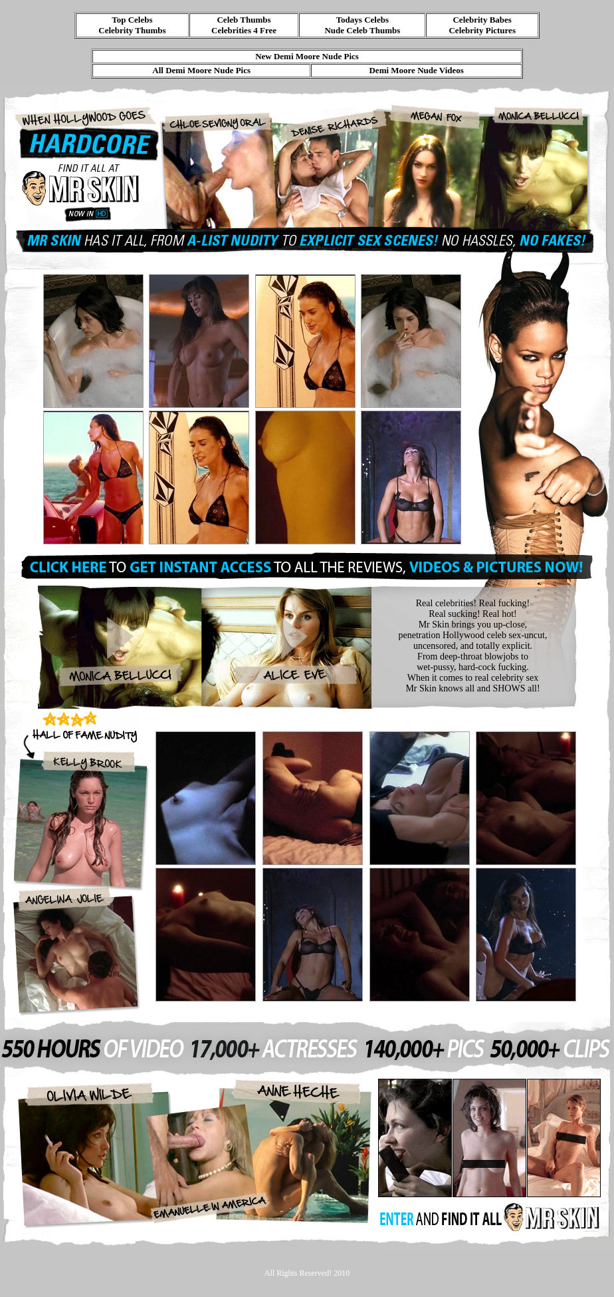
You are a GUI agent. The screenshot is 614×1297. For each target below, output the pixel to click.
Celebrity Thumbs (131, 30)
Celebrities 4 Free (243, 30)
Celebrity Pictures (482, 30)
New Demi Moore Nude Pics (307, 56)
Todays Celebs (362, 20)
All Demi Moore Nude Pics (201, 70)
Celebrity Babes (482, 20)
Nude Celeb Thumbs (362, 30)
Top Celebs (132, 20)
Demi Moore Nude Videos (416, 70)
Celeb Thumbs (243, 20)
